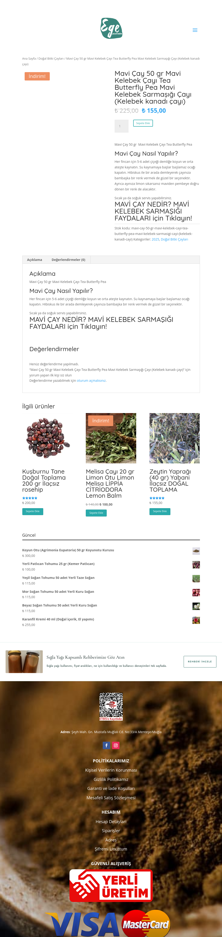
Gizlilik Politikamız (111, 779)
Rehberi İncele (200, 661)
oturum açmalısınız (91, 380)
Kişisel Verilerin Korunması (111, 770)
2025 (155, 239)
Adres (110, 840)
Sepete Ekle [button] (33, 511)
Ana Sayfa (29, 58)
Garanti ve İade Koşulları (111, 788)
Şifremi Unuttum (111, 849)
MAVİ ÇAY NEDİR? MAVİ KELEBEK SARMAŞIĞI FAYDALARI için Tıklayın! (153, 211)
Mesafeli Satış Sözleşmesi (111, 797)
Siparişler (111, 830)
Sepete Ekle (143, 123)
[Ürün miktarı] (122, 126)
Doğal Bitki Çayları (51, 58)
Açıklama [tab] (34, 259)
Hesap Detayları (111, 821)
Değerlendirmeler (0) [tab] (68, 259)
